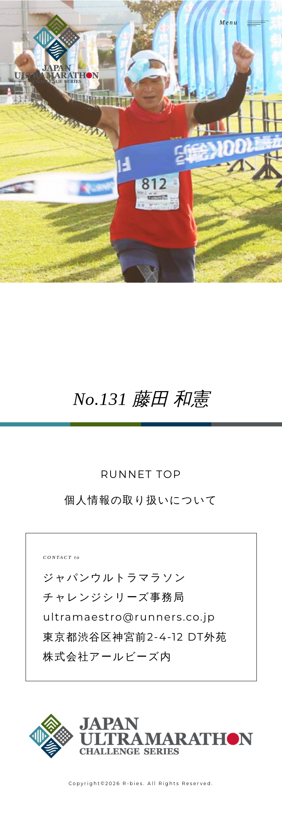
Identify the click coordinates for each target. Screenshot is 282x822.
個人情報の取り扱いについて (140, 499)
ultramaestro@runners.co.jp (129, 616)
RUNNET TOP (141, 474)
